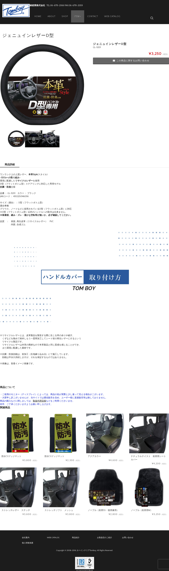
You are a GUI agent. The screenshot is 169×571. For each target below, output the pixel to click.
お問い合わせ (127, 533)
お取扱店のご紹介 (104, 533)
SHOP (64, 13)
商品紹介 (75, 533)
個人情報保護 (27, 538)
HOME (36, 13)
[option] (42, 80)
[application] (84, 272)
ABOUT (50, 13)
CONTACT (93, 13)
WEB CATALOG (113, 13)
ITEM (77, 13)
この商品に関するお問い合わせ (131, 56)
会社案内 (25, 533)
